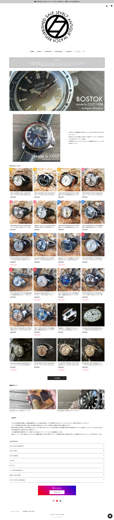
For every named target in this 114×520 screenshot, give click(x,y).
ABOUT (39, 51)
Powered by (57, 517)
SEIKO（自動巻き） (14, 455)
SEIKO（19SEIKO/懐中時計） (17, 446)
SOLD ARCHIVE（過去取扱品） (17, 480)
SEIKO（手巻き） (14, 451)
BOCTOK (12, 465)
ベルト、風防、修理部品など (16, 470)
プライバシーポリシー (15, 511)
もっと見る (57, 378)
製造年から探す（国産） (15, 475)
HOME (32, 51)
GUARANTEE (59, 51)
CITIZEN (12, 460)
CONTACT (69, 51)
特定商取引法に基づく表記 (29, 511)
